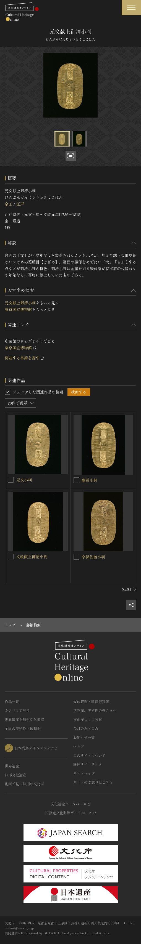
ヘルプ (78, 746)
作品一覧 (12, 701)
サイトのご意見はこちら (93, 782)
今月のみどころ (85, 728)
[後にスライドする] (129, 589)
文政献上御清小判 (31, 556)
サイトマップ (84, 773)
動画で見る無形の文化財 (24, 783)
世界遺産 (12, 766)
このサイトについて (89, 755)
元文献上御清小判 (20, 302)
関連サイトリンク (87, 764)
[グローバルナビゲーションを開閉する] (131, 7)
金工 (8, 204)
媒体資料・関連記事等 (91, 701)
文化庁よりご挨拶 (87, 719)
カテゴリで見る (17, 710)
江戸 (20, 204)
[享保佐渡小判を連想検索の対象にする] (76, 557)
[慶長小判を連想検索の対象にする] (76, 480)
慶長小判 (89, 480)
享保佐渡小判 (93, 557)
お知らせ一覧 (84, 737)
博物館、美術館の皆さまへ (94, 710)
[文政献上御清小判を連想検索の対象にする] (11, 556)
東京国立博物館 (18, 309)
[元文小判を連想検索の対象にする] (11, 480)
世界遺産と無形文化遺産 (24, 719)
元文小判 (24, 480)
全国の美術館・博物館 (23, 728)
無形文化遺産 (15, 775)
